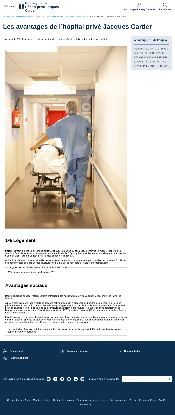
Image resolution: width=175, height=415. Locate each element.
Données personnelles (88, 400)
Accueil (7, 16)
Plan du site (86, 404)
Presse (133, 400)
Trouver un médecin (77, 351)
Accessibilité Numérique (114, 400)
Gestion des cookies (63, 400)
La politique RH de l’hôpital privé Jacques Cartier (66, 16)
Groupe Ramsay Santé (18, 400)
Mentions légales (41, 400)
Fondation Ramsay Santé (152, 400)
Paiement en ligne (19, 358)
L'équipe (40, 16)
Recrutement (16, 351)
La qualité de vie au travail (151, 62)
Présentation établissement (23, 16)
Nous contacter (132, 351)
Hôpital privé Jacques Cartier (42, 8)
